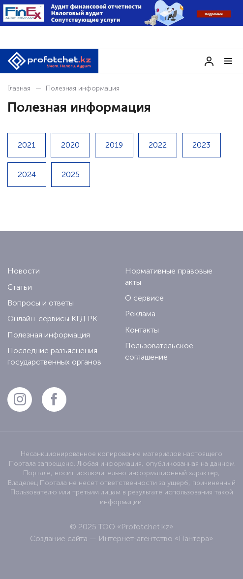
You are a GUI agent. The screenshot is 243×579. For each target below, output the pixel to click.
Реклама (140, 313)
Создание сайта (59, 538)
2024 (27, 174)
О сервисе (144, 298)
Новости (23, 270)
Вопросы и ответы (40, 302)
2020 (70, 145)
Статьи (19, 287)
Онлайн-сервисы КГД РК (52, 318)
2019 (114, 145)
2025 (70, 174)
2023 (201, 145)
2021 (26, 145)
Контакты (142, 330)
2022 (158, 145)
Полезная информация (48, 334)
